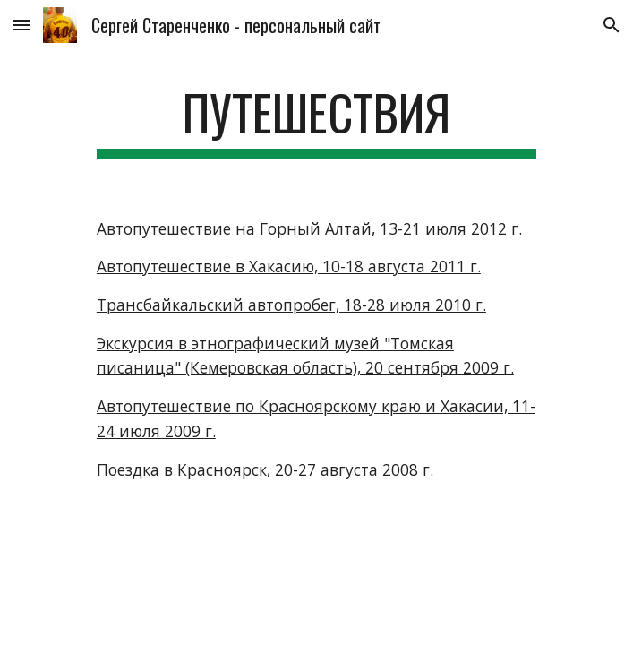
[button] (21, 24)
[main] (316, 121)
